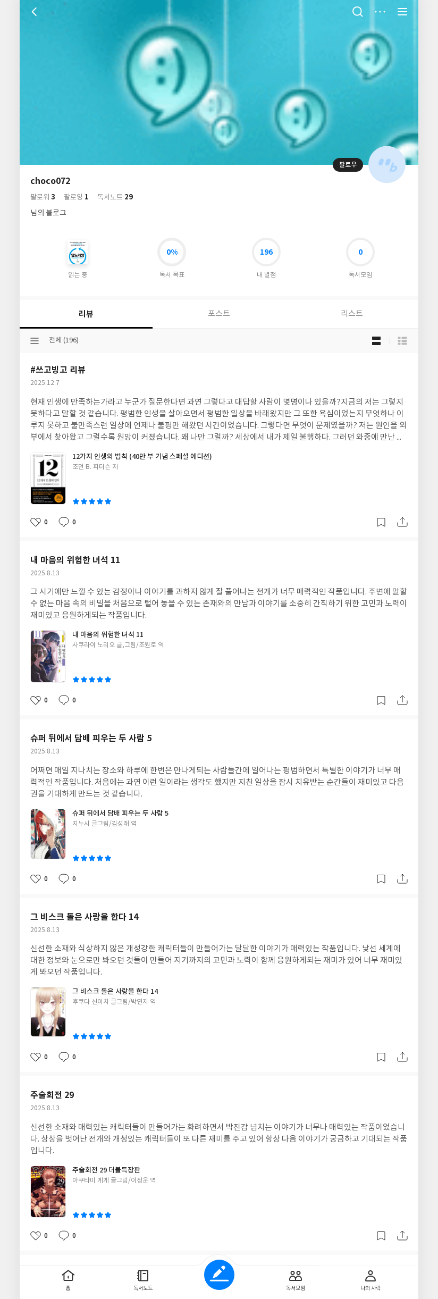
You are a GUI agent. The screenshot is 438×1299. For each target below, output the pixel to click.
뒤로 (35, 11)
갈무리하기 (381, 522)
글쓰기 (219, 1275)
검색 (357, 11)
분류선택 (34, 341)
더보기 (380, 11)
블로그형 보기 (376, 341)
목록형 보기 (402, 341)
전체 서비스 (402, 11)
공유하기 (402, 522)
